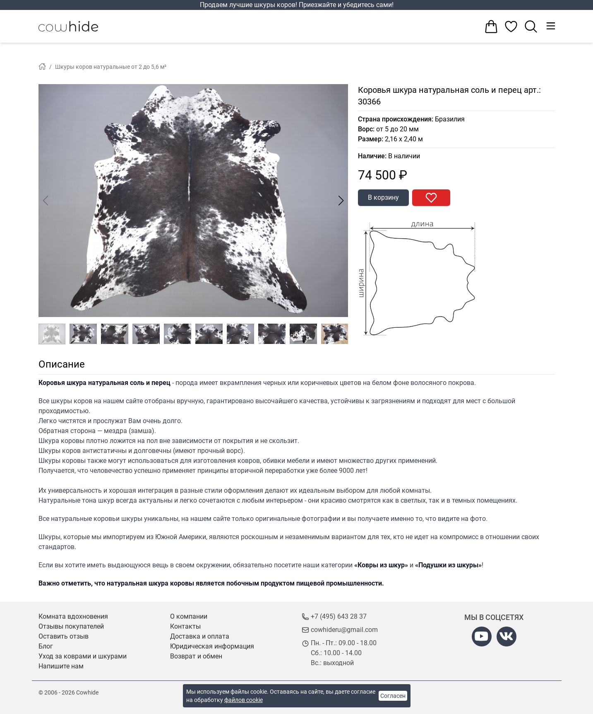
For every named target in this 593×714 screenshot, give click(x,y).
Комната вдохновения (73, 616)
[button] (341, 201)
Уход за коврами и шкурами (82, 656)
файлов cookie (243, 700)
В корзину (383, 197)
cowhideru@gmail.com (344, 630)
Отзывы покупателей (71, 626)
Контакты (185, 626)
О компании (188, 616)
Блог (45, 646)
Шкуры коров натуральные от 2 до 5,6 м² (110, 66)
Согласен (393, 695)
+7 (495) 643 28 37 (339, 616)
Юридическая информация (212, 646)
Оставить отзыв (63, 636)
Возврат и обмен (196, 656)
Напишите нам (61, 666)
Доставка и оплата (199, 636)
